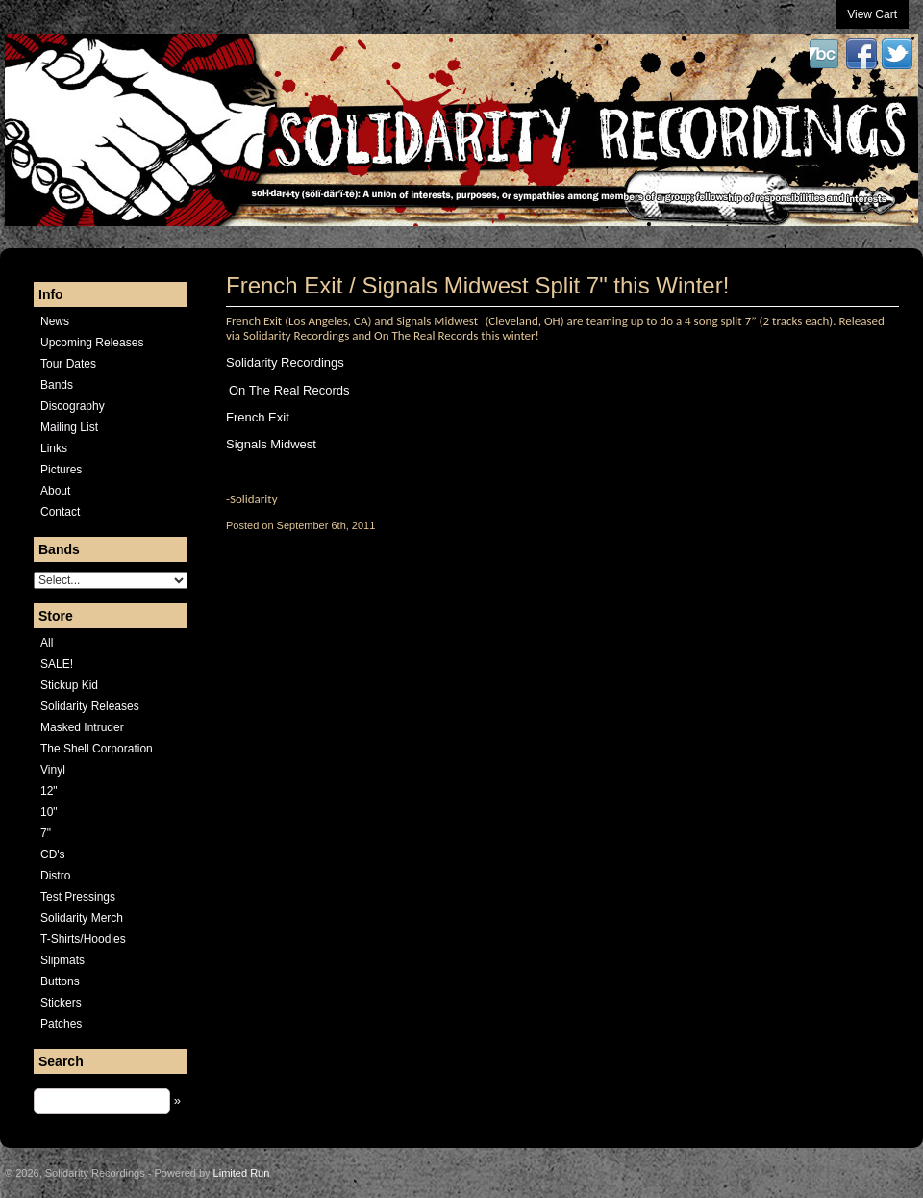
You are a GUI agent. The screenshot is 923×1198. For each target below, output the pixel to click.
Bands (56, 385)
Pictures (61, 469)
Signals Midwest (271, 444)
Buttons (60, 981)
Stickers (61, 1002)
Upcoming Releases (91, 342)
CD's (52, 854)
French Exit (257, 417)
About (55, 490)
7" (45, 833)
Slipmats (62, 960)
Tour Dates (68, 363)
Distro (55, 875)
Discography (72, 406)
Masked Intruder (82, 727)
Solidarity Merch (81, 918)
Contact (60, 512)
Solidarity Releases (89, 706)
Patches (61, 1024)
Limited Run (241, 1173)
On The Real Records (289, 390)
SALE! (56, 664)
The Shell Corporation (96, 748)
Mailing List (69, 427)
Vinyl (52, 770)
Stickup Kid (69, 685)
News (54, 321)
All (46, 643)
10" (49, 812)
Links (53, 448)
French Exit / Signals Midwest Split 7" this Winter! (477, 285)
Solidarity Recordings (285, 362)
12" (49, 791)
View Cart (872, 14)
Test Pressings (77, 897)
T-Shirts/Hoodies (83, 939)
